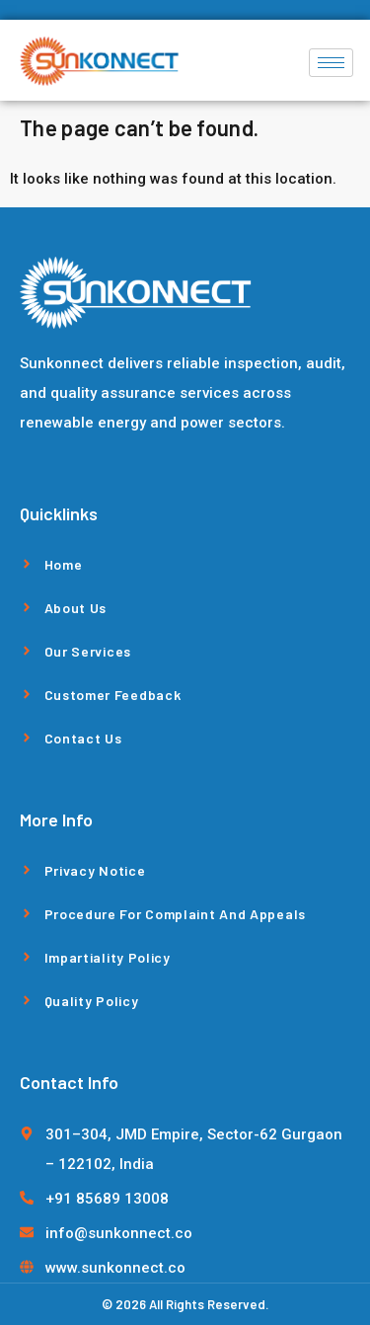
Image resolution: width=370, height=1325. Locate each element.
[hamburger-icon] (331, 62)
